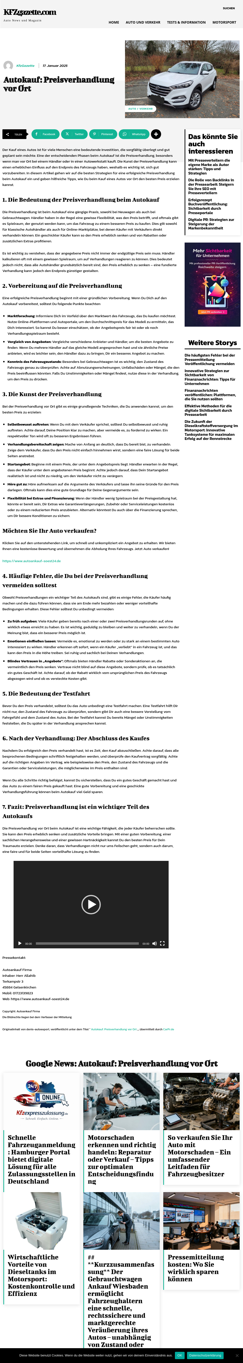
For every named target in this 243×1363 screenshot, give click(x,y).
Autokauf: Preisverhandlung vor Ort (114, 1029)
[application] (91, 904)
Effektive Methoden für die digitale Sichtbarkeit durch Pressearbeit (212, 374)
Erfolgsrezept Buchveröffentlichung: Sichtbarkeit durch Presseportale (205, 183)
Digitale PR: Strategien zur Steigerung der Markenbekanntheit (208, 200)
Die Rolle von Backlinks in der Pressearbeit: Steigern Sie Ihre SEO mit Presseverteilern (211, 167)
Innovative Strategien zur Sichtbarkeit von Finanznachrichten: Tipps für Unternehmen (207, 349)
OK (179, 1355)
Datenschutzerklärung (205, 1355)
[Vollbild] (162, 943)
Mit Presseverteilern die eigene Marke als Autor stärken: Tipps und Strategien (212, 153)
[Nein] (237, 1355)
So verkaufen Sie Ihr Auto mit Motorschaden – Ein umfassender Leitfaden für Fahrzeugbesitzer (202, 1144)
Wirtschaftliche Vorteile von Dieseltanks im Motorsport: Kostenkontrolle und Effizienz (41, 1245)
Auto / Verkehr (140, 108)
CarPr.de (168, 1029)
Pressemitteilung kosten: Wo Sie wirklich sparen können (202, 1239)
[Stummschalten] (154, 943)
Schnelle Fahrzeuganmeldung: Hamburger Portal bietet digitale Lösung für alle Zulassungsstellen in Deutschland (37, 1150)
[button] (229, 8)
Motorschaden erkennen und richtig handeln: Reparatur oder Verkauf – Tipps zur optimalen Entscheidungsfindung (122, 1147)
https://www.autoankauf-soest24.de (31, 561)
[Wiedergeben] (19, 943)
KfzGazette (25, 65)
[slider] (87, 943)
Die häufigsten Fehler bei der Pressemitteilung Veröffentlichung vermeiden (211, 333)
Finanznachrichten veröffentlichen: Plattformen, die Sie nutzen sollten (212, 363)
